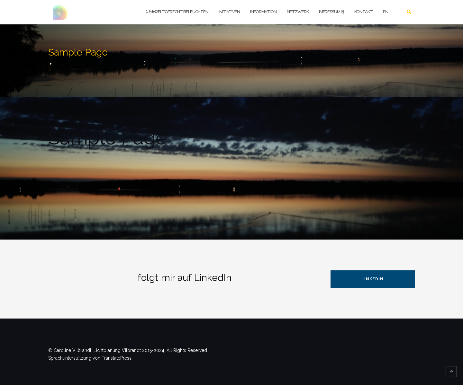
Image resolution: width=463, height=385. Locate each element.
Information (263, 11)
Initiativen (229, 11)
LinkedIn (372, 279)
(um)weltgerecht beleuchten (177, 11)
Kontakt (363, 11)
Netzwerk (298, 11)
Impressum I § (331, 11)
